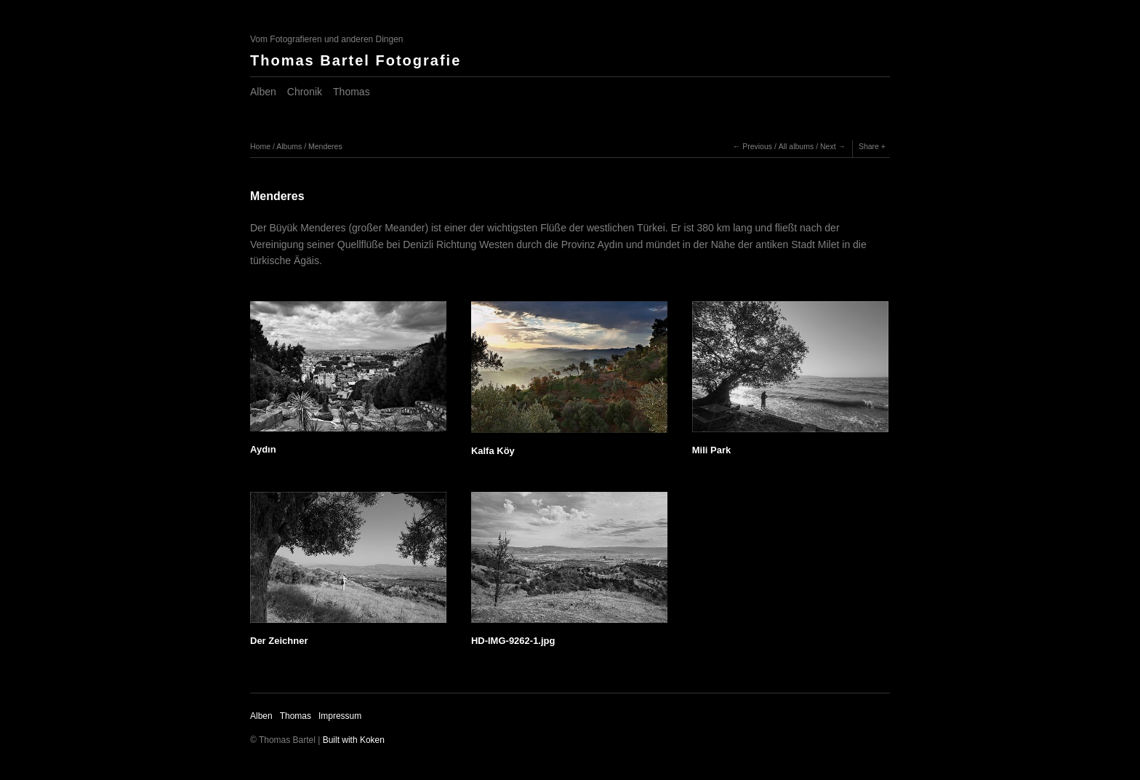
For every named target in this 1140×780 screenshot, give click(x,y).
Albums (289, 146)
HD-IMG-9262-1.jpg (513, 640)
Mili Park (711, 450)
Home (260, 146)
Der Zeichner (279, 640)
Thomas (351, 92)
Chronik (304, 92)
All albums (796, 146)
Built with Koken (354, 740)
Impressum (339, 716)
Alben (263, 92)
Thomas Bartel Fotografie (355, 60)
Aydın (263, 449)
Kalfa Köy (493, 450)
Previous (757, 146)
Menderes (325, 146)
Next (828, 146)
